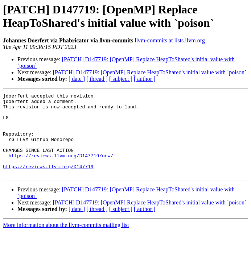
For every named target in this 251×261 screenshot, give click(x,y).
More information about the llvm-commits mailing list (66, 241)
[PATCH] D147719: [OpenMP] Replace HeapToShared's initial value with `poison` (150, 72)
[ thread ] (97, 79)
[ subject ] (120, 79)
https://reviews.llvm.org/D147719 (48, 181)
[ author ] (145, 79)
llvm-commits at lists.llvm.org (170, 40)
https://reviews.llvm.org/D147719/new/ (61, 168)
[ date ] (77, 79)
